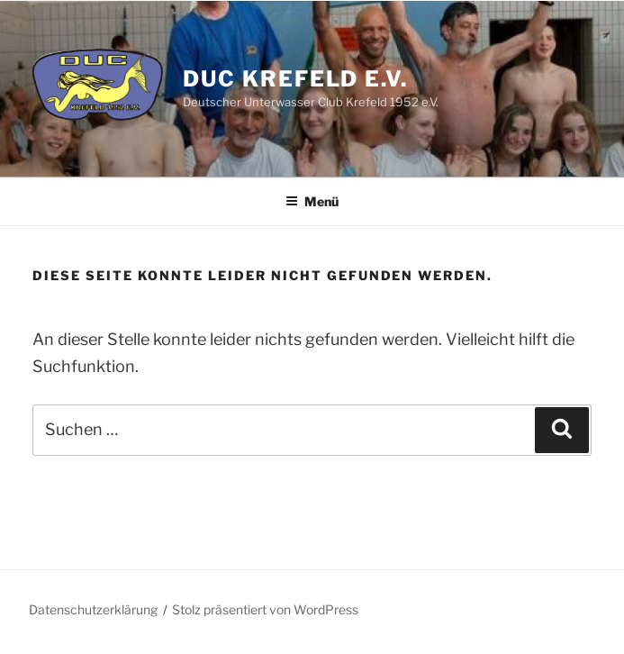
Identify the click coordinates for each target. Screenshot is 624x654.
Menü (312, 201)
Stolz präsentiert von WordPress (265, 609)
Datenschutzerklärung (93, 609)
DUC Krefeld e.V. (295, 79)
